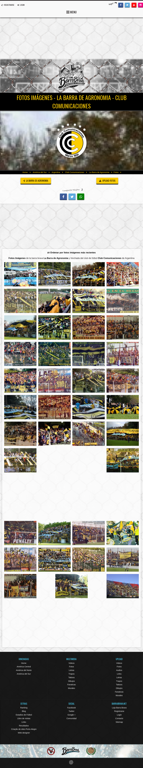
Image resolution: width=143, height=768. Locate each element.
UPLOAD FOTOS (107, 180)
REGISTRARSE (7, 4)
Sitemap (119, 722)
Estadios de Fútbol (24, 715)
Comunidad (71, 718)
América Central (24, 666)
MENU (71, 11)
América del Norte (24, 670)
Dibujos (71, 681)
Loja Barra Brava (119, 708)
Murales (71, 688)
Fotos (71, 666)
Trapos (71, 674)
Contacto (119, 718)
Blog (24, 711)
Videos (72, 663)
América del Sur (40, 172)
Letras (71, 670)
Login (119, 715)
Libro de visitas (23, 718)
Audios (119, 670)
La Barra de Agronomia (99, 172)
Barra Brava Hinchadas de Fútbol (71, 76)
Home (25, 172)
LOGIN (20, 4)
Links (119, 674)
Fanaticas (71, 684)
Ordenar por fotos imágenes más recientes (71, 252)
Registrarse (119, 711)
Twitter (71, 711)
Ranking (23, 708)
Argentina (56, 172)
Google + (71, 715)
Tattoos (71, 677)
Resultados (24, 726)
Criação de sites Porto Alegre (23, 729)
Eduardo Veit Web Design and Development (71, 762)
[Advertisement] (71, 38)
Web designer (24, 733)
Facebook (71, 708)
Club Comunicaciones (74, 172)
